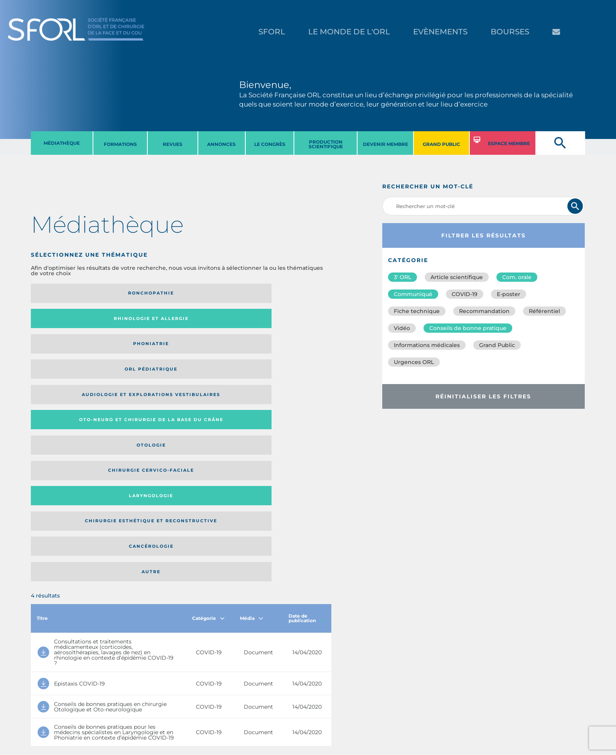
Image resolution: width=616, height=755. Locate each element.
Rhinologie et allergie (134, 293)
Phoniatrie (216, 293)
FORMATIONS (120, 144)
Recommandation (484, 311)
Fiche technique (417, 311)
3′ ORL (402, 277)
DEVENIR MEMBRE (385, 144)
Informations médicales (427, 345)
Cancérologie (215, 351)
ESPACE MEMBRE (509, 143)
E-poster (508, 294)
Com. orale (517, 277)
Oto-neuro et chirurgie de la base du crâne (137, 321)
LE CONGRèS (269, 144)
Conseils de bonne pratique (467, 328)
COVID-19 (465, 294)
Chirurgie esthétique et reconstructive (138, 351)
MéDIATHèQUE (62, 143)
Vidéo (402, 328)
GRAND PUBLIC (441, 144)
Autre (290, 351)
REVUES (172, 144)
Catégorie (208, 401)
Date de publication (306, 401)
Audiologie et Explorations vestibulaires (59, 321)
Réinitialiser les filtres (483, 396)
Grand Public (497, 345)
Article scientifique (456, 277)
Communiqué (413, 294)
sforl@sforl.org (150, 707)
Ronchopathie (65, 293)
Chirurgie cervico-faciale (288, 321)
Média (251, 401)
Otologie (215, 321)
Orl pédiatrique (290, 293)
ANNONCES (221, 144)
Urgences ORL (414, 362)
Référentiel (544, 311)
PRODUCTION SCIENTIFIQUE (326, 144)
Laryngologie (65, 351)
